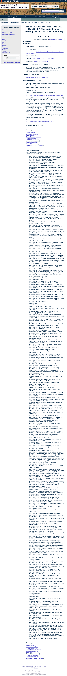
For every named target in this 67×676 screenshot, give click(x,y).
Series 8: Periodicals (32, 142)
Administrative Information (8, 34)
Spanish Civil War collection (37, 22)
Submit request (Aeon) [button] (40, 39)
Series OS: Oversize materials (34, 145)
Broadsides (4, 40)
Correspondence (5, 43)
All (26, 146)
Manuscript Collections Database (44, 6)
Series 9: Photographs (32, 144)
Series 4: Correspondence (33, 137)
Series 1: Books (30, 132)
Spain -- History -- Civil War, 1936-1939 (43, 58)
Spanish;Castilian (43, 61)
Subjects (27, 19)
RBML (6, 22)
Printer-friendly (53, 39)
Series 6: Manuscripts (32, 139)
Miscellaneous (5, 48)
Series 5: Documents (32, 138)
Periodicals (4, 49)
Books (3, 39)
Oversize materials (6, 52)
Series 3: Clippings (31, 135)
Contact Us (64, 0)
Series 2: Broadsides (32, 134)
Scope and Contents (7, 32)
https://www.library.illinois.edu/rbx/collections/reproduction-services (44, 95)
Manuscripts (4, 46)
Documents (4, 45)
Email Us (61, 39)
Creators (41, 19)
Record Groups (54, 19)
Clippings (4, 42)
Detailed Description (7, 37)
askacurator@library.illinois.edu (53, 17)
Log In (59, 0)
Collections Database (14, 22)
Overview (4, 29)
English (35, 61)
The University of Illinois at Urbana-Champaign (37, 674)
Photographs (4, 51)
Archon (32, 673)
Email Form (36, 668)
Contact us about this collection (11, 62)
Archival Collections (25, 22)
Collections (14, 19)
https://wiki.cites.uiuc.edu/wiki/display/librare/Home (40, 121)
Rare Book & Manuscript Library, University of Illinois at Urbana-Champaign (33, 667)
